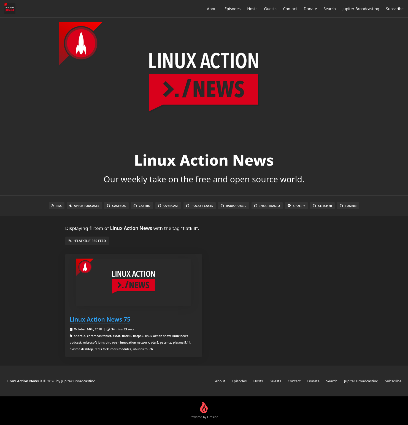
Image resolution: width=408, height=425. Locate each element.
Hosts (252, 8)
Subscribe (395, 8)
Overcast (168, 206)
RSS (57, 206)
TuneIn (348, 206)
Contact (290, 8)
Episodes (233, 8)
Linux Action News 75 (100, 319)
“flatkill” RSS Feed (87, 240)
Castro (142, 206)
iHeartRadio (267, 206)
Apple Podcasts (84, 206)
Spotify (296, 206)
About (212, 8)
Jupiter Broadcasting (360, 8)
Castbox (116, 206)
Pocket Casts (199, 206)
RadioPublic (234, 206)
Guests (270, 8)
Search (330, 8)
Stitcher (322, 206)
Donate (310, 8)
